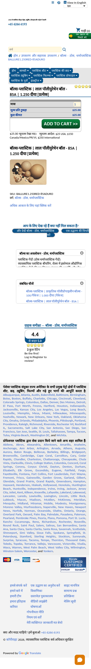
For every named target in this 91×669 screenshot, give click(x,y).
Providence (10, 424)
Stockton (64, 536)
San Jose (21, 431)
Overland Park (12, 514)
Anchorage (10, 448)
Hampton (79, 481)
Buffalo (26, 398)
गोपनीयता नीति (35, 612)
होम (14, 70)
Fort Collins (38, 474)
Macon (21, 499)
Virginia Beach (20, 435)
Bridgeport (78, 452)
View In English (75, 2)
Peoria (42, 518)
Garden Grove (52, 477)
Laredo (22, 496)
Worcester (30, 551)
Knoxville (40, 492)
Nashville (8, 417)
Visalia (81, 544)
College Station (43, 463)
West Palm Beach (34, 547)
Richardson (49, 522)
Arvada (55, 448)
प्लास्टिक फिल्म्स (43, 75)
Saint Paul (27, 525)
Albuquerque (11, 395)
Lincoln (63, 496)
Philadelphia (39, 420)
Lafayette (53, 492)
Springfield (73, 533)
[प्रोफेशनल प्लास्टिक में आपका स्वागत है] (29, 17)
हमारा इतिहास (18, 601)
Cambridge (27, 455)
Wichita (61, 435)
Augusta (80, 448)
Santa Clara (17, 529)
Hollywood (50, 485)
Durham (80, 466)
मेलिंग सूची (70, 601)
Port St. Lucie (76, 518)
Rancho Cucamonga (16, 522)
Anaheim (79, 444)
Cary (73, 455)
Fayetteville (10, 474)
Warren (16, 547)
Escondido (42, 470)
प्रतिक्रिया (69, 596)
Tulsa (6, 435)
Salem (40, 525)
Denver (54, 402)
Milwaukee (60, 413)
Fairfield (70, 470)
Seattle (33, 431)
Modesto (61, 503)
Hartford (49, 406)
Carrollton (61, 455)
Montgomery (77, 503)
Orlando (25, 420)
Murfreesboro (32, 507)
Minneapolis (77, 413)
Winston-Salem (12, 551)
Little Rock (78, 496)
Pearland (8, 518)
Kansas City (27, 409)
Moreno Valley (12, 507)
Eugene (56, 470)
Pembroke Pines (26, 518)
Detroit (81, 402)
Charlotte (39, 398)
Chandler (19, 459)
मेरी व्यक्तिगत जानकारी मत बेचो (45, 623)
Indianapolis (77, 406)
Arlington (43, 448)
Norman (29, 511)
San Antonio (55, 428)
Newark (21, 417)
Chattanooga (51, 459)
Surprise (8, 540)
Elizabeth (8, 470)
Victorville (69, 544)
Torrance (29, 544)
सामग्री (24, 70)
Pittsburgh (66, 420)
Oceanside (43, 511)
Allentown (50, 444)
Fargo (81, 470)
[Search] (35, 49)
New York (53, 417)
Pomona (61, 518)
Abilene (8, 444)
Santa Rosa (50, 529)
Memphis (23, 413)
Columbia (60, 463)
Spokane (58, 533)
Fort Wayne (77, 474)
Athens (67, 448)
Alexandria (33, 444)
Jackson (71, 488)
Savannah (65, 529)
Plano (51, 518)
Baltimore (62, 395)
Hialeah (36, 485)
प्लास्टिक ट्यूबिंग (20, 75)
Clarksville (17, 463)
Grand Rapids (45, 481)
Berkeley (52, 452)
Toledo (7, 544)
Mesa (35, 413)
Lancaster (9, 496)
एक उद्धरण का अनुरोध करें (45, 585)
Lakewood (79, 492)
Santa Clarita (33, 529)
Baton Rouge (22, 452)
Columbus (32, 402)
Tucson (81, 431)
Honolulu (64, 485)
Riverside (49, 424)
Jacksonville (10, 409)
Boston (16, 398)
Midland (23, 503)
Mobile (48, 503)
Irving (60, 488)
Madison (35, 499)
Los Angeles (45, 409)
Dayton (54, 466)
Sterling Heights (44, 536)
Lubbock (8, 499)
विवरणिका (36, 591)
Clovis (28, 463)
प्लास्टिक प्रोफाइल (66, 75)
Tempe (45, 540)
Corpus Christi (37, 466)
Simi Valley (27, 533)
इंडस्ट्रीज (36, 80)
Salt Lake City (34, 428)
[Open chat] (80, 660)
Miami (46, 413)
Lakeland (65, 492)
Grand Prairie (25, 481)
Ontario (69, 511)
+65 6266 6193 (17, 24)
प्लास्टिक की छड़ (61, 70)
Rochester (65, 522)
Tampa (71, 431)
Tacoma (33, 540)
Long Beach (77, 409)
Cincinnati (65, 398)
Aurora (7, 452)
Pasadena (66, 514)
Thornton (57, 540)
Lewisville (35, 496)
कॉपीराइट (11, 639)
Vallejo (41, 544)
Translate (30, 653)
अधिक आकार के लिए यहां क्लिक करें (30, 205)
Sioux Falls (44, 533)
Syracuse (21, 540)
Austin (35, 395)
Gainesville (33, 477)
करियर (14, 607)
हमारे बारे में (16, 591)
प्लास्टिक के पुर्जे (19, 80)
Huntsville (19, 488)
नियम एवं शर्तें (34, 617)
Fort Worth (22, 406)
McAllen (49, 499)
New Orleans (36, 417)
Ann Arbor (27, 448)
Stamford (25, 536)
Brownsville (10, 455)
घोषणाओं (36, 607)
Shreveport (10, 533)
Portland (79, 420)
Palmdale (53, 514)
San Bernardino (67, 525)
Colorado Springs (13, 402)
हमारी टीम (15, 596)
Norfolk (17, 511)
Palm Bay (39, 514)
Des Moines (67, 402)
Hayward (8, 485)
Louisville (8, 413)
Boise (6, 398)
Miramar (36, 503)
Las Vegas (61, 409)
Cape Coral (44, 455)
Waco (6, 547)
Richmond (36, 424)
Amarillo (65, 444)
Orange (80, 511)
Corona (20, 466)
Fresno (37, 406)
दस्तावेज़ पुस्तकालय (42, 596)
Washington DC (39, 435)
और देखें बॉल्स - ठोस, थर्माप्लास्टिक (35, 231)
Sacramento (15, 428)
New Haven (65, 507)
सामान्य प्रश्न (70, 591)
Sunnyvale (79, 536)
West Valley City (58, 547)
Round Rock (11, 525)
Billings (64, 452)
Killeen (28, 492)
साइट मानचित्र (71, 585)
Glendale (8, 481)
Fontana (24, 474)
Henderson (23, 485)
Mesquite (9, 503)
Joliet (12, 492)
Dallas (44, 402)
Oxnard (27, 514)
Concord (73, 463)
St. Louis (44, 431)
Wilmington (78, 547)
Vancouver (54, 544)
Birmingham (77, 395)
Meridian (79, 499)
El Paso (8, 406)
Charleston (34, 459)
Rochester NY (65, 424)
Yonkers (48, 551)
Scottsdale (78, 529)
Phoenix (54, 420)
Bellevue (39, 452)
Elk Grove (25, 470)
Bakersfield (48, 395)
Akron (20, 444)
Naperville (49, 507)
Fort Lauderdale (58, 474)
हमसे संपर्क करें (18, 585)
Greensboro (63, 481)
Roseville (79, 522)
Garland (69, 477)
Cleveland (79, 398)
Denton (67, 466)
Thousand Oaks (75, 540)
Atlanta (25, 395)
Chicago (52, 398)
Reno (35, 522)
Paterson (79, 514)
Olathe (57, 511)
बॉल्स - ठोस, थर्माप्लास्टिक (29, 198)
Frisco (20, 477)
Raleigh (23, 424)
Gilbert (81, 477)
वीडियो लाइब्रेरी (39, 601)
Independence (37, 488)
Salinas (50, 525)
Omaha (13, 420)
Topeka (17, 544)
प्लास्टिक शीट (40, 70)
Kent (20, 492)
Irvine (51, 488)
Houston (62, 406)
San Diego (72, 428)
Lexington (50, 496)
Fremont (8, 477)
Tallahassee (58, 431)
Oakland (66, 417)
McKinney (64, 499)
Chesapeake (69, 459)
